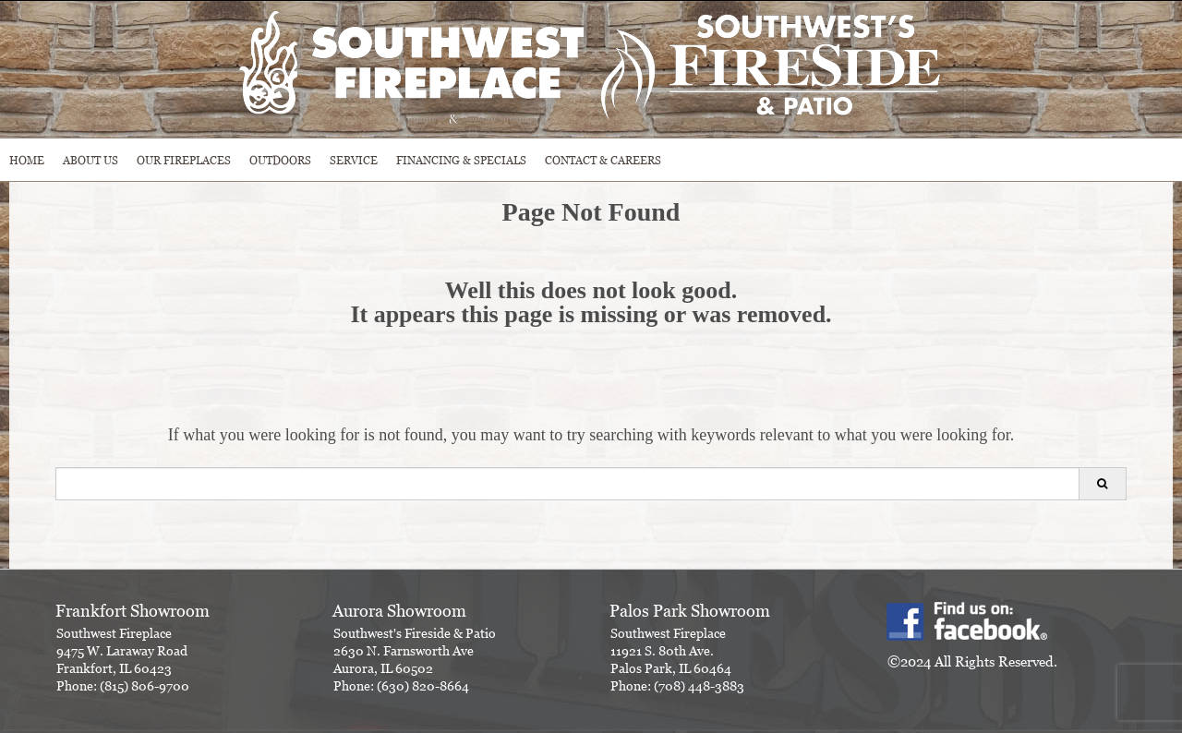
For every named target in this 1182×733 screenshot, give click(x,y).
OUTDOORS (280, 160)
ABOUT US (90, 160)
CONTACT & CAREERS (603, 160)
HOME (26, 160)
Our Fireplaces (184, 160)
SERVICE (354, 160)
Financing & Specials (461, 160)
